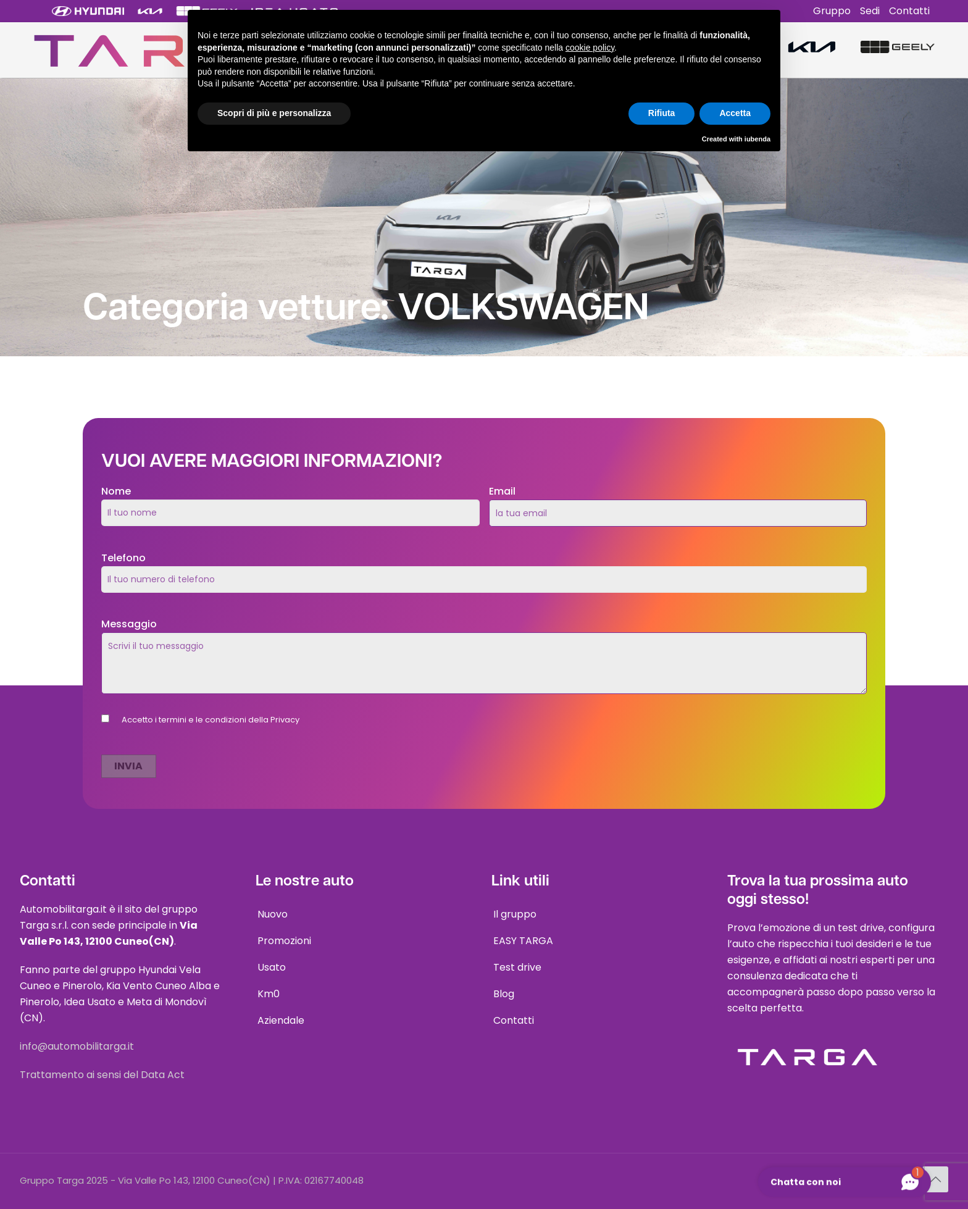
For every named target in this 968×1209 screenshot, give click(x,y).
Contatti (909, 11)
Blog (503, 994)
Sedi (870, 11)
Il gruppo (514, 914)
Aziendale (280, 1020)
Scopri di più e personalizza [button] (274, 113)
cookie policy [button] (589, 47)
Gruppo (832, 11)
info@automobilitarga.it (77, 1046)
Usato (271, 967)
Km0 (268, 994)
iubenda (757, 139)
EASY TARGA (523, 941)
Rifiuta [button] (661, 113)
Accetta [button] (735, 113)
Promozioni (284, 941)
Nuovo (272, 914)
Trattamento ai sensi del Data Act (102, 1075)
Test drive (517, 967)
